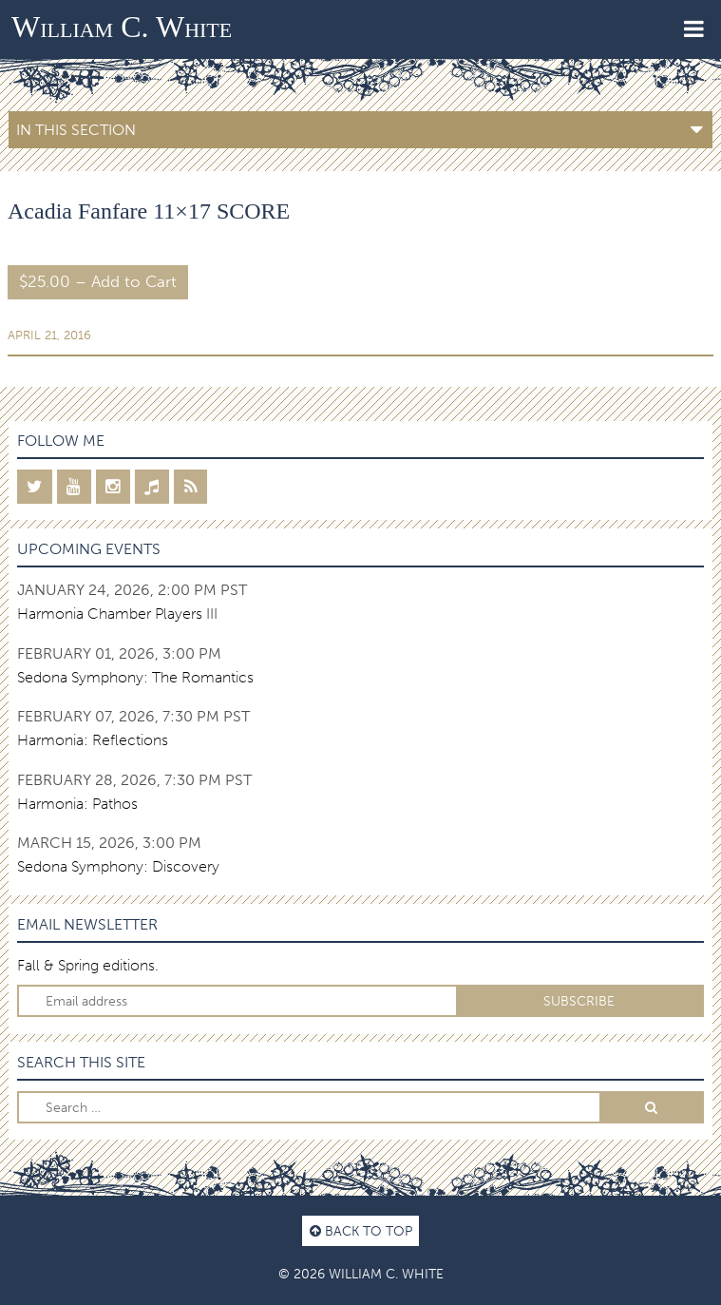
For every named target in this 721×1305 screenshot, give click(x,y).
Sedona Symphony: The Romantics (135, 677)
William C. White (121, 27)
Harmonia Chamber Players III (117, 614)
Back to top (361, 1230)
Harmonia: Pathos (77, 804)
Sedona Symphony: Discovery (118, 866)
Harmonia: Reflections (92, 740)
